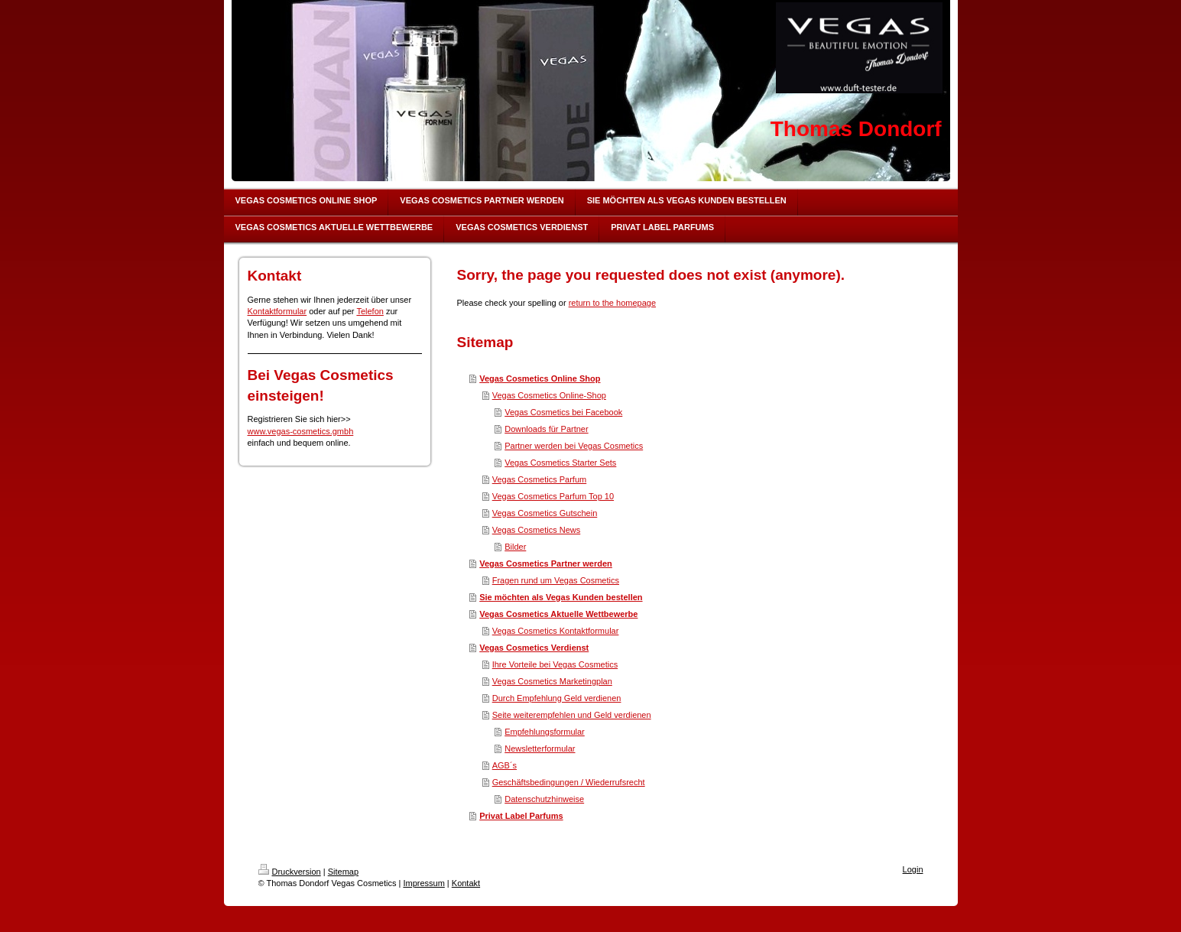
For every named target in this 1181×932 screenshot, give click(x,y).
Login (913, 869)
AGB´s (504, 765)
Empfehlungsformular (545, 731)
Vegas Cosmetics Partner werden (545, 563)
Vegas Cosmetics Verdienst (534, 647)
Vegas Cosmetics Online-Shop (549, 395)
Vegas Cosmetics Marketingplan (552, 681)
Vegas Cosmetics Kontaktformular (555, 630)
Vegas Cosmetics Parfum (539, 479)
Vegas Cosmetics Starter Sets (560, 462)
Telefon (369, 311)
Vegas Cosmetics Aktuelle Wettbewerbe (558, 614)
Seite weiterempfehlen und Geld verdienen (571, 714)
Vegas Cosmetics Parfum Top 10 (553, 496)
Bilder (515, 546)
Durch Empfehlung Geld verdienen (556, 698)
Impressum (423, 883)
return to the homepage (612, 302)
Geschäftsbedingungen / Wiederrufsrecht (568, 782)
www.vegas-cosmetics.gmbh (301, 431)
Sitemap (343, 871)
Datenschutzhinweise (544, 799)
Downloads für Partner (546, 429)
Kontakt (466, 883)
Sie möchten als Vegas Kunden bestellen (560, 597)
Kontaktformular (277, 311)
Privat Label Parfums (521, 815)
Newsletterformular (540, 748)
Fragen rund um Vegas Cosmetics (555, 580)
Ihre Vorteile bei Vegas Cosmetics (555, 664)
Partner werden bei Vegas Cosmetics (574, 445)
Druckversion (289, 871)
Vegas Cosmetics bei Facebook (563, 412)
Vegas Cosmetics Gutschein (545, 513)
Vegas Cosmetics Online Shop (539, 378)
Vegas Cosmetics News (536, 529)
